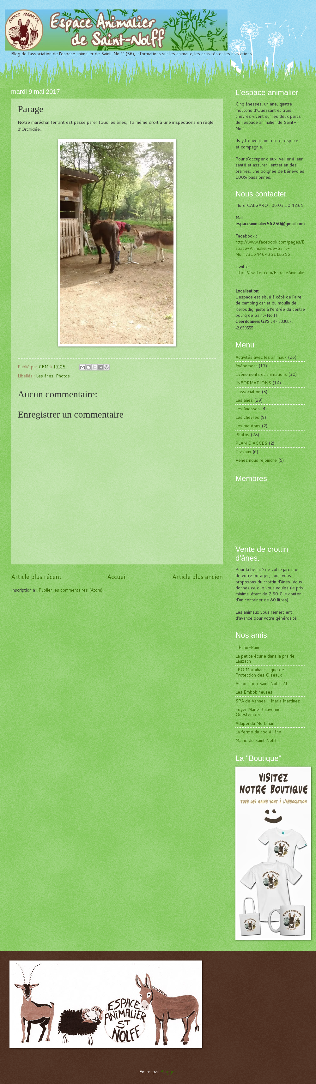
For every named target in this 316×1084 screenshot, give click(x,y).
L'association (247, 391)
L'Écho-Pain (247, 647)
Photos (63, 376)
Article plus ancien (197, 576)
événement (246, 366)
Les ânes (44, 376)
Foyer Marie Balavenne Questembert (258, 712)
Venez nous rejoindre (256, 460)
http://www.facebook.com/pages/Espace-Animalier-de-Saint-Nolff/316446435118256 (270, 248)
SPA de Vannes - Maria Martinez (267, 701)
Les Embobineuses (253, 692)
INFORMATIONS (253, 383)
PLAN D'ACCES (251, 443)
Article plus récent (36, 576)
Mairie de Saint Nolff (256, 740)
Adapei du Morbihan (254, 723)
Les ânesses (247, 409)
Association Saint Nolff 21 (261, 683)
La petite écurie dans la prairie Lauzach (265, 658)
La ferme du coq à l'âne (258, 732)
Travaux (243, 452)
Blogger (168, 1072)
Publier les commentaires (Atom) (70, 590)
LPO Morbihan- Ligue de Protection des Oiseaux (259, 672)
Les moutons (247, 426)
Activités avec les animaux (261, 357)
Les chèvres (247, 417)
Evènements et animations (261, 374)
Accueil (117, 576)
